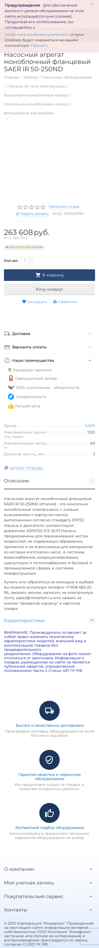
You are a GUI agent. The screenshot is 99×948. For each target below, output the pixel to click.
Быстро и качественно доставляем (49, 725)
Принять (39, 45)
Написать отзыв (64, 207)
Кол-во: (11, 260)
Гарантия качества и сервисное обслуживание (49, 776)
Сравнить (64, 301)
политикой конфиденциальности (37, 34)
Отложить (34, 302)
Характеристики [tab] (49, 620)
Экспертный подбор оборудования (49, 827)
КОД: (57, 213)
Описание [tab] (49, 480)
